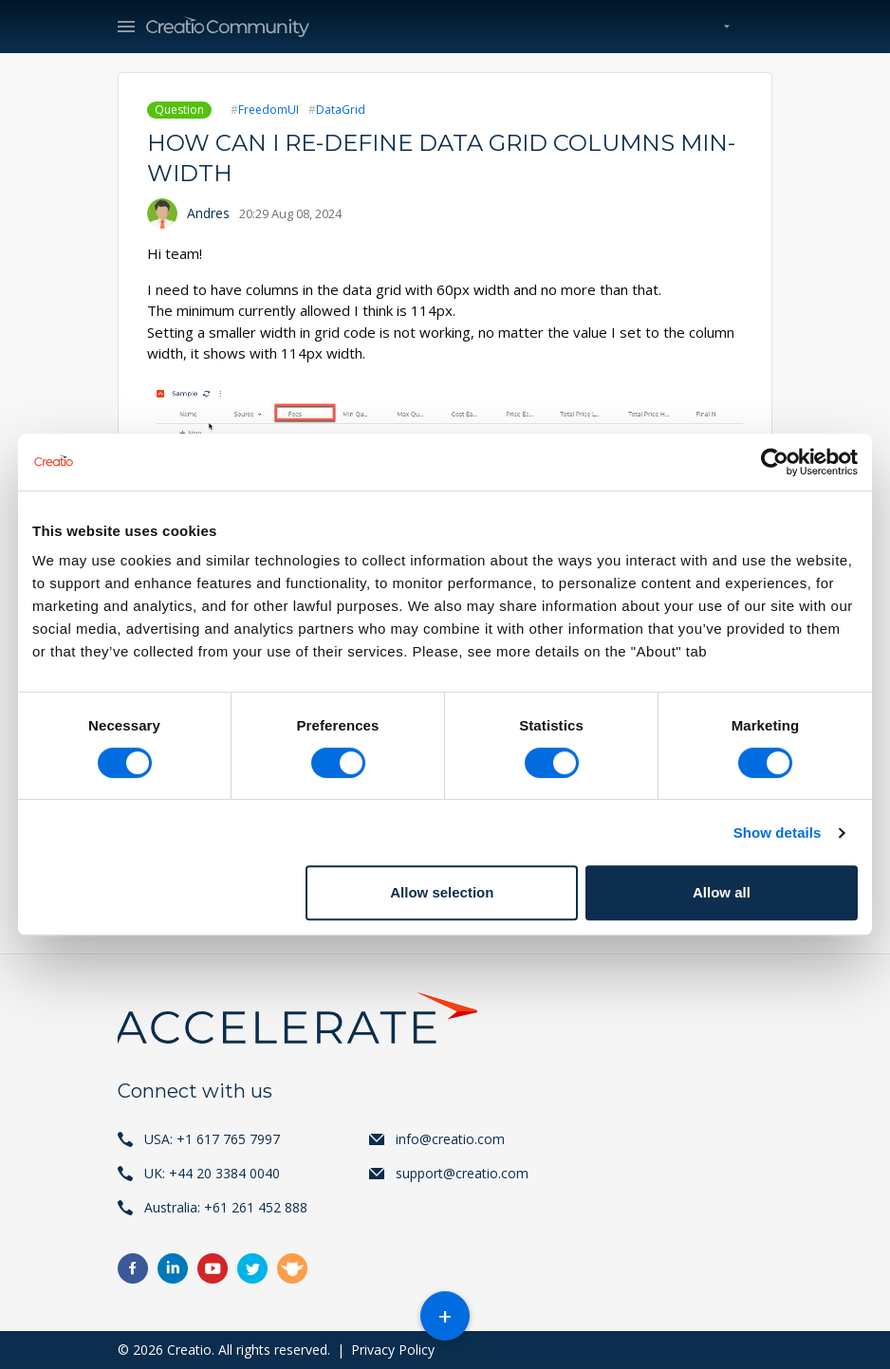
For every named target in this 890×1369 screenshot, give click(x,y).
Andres (208, 213)
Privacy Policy (393, 1350)
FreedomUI (268, 110)
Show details (777, 832)
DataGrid (340, 110)
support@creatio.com (462, 1173)
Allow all (722, 892)
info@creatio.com (450, 1139)
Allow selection (441, 892)
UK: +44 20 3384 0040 (212, 1173)
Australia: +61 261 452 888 (225, 1207)
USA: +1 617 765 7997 (212, 1139)
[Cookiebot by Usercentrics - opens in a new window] (775, 462)
